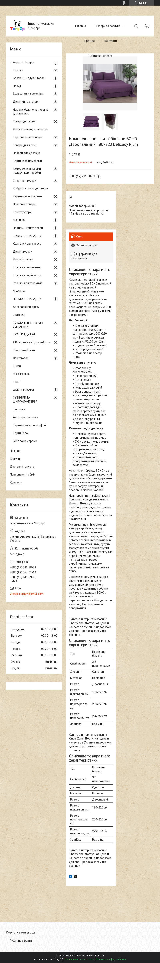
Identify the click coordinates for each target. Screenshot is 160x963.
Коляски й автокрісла (27, 243)
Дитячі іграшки (23, 259)
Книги (17, 366)
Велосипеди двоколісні (28, 93)
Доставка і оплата (100, 55)
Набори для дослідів (26, 153)
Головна (80, 26)
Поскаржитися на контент (79, 959)
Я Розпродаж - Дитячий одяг (32, 342)
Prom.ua (99, 955)
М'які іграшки (21, 373)
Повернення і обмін (22, 474)
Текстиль (19, 409)
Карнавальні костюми (27, 137)
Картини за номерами (27, 160)
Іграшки (18, 70)
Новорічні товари (24, 204)
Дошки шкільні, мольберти (30, 129)
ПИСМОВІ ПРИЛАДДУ (27, 298)
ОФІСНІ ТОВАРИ (23, 389)
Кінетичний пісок (24, 350)
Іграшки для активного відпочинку (28, 324)
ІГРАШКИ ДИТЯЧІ (24, 334)
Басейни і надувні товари (29, 78)
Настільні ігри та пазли (28, 227)
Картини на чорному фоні (29, 425)
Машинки (19, 220)
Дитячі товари (22, 251)
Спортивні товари (24, 180)
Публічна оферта (21, 940)
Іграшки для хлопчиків (27, 283)
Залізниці (19, 314)
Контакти (110, 40)
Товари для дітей (24, 145)
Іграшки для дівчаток (27, 275)
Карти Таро (20, 433)
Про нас (89, 40)
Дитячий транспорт (26, 101)
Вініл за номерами (25, 441)
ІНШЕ (16, 381)
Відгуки (15, 458)
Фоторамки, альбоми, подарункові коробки (27, 170)
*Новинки (19, 291)
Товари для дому (24, 121)
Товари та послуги (108, 26)
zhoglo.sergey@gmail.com (27, 593)
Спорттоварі (21, 358)
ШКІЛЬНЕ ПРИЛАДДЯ (27, 235)
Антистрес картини (25, 417)
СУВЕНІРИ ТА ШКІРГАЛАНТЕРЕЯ (25, 399)
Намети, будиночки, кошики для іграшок (31, 111)
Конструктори (22, 212)
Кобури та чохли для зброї (30, 188)
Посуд (17, 86)
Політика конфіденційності (111, 959)
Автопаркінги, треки (26, 306)
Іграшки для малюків (26, 267)
